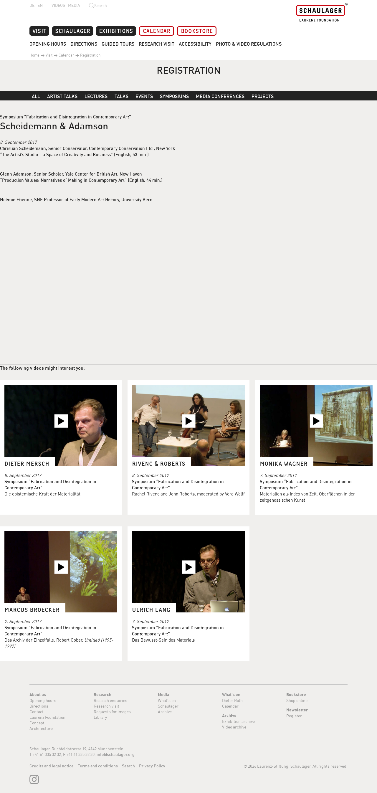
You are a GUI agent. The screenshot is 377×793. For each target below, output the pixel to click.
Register (294, 715)
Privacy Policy (152, 766)
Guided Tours (118, 44)
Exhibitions (116, 30)
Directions (83, 44)
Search (128, 766)
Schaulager (72, 30)
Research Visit (156, 44)
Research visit (106, 705)
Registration (89, 55)
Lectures (96, 96)
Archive (165, 711)
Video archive (234, 726)
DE (31, 5)
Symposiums (174, 96)
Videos (58, 5)
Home (34, 55)
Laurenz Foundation (47, 717)
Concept (36, 722)
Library (100, 717)
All (36, 96)
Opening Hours (47, 44)
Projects (263, 96)
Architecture (41, 728)
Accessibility (195, 44)
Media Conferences (220, 96)
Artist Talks (62, 96)
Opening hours (42, 700)
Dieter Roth (232, 700)
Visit (39, 30)
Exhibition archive (238, 721)
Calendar (156, 30)
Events (144, 96)
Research (102, 694)
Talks (121, 96)
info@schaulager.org (116, 754)
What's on (167, 700)
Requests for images (112, 711)
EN (40, 5)
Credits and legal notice (51, 766)
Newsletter (297, 710)
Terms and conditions (98, 766)
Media (74, 5)
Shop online (296, 700)
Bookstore (197, 30)
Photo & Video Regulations (249, 44)
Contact (36, 711)
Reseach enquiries (110, 700)
